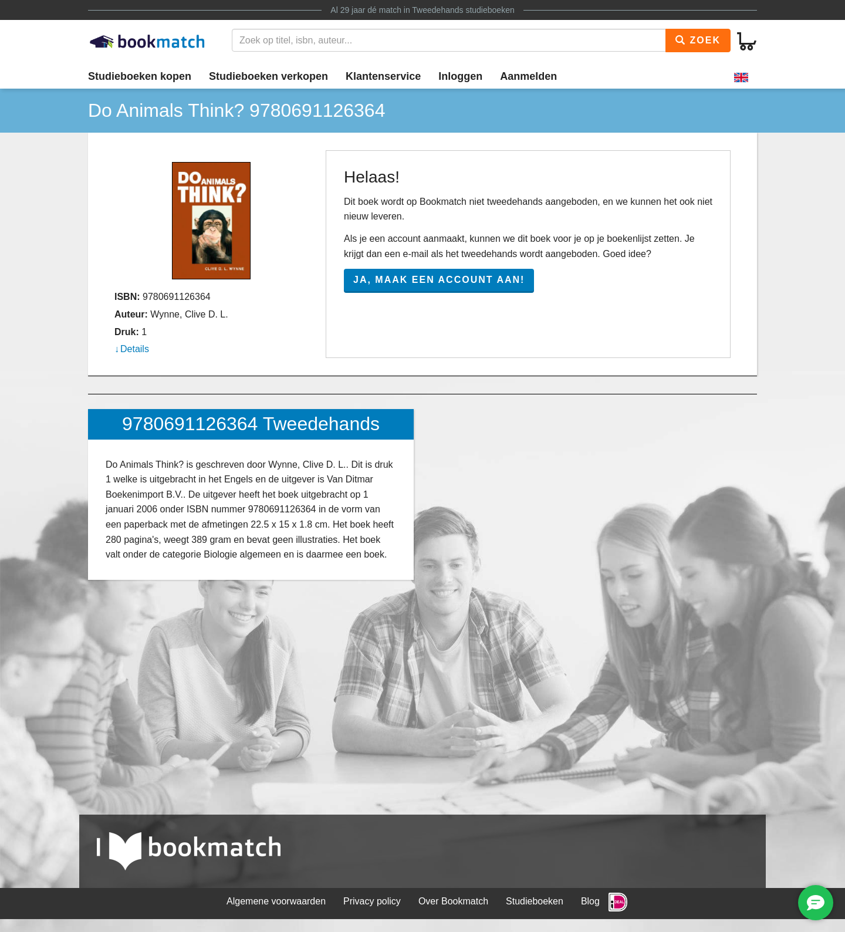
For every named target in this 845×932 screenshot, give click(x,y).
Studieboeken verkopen (268, 76)
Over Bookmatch (453, 901)
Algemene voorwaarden (276, 901)
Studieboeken (534, 901)
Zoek (698, 40)
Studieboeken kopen (139, 76)
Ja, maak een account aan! (439, 280)
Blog (590, 901)
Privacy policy (372, 901)
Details (134, 349)
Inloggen (460, 76)
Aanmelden (528, 76)
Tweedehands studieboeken (463, 10)
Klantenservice (383, 76)
